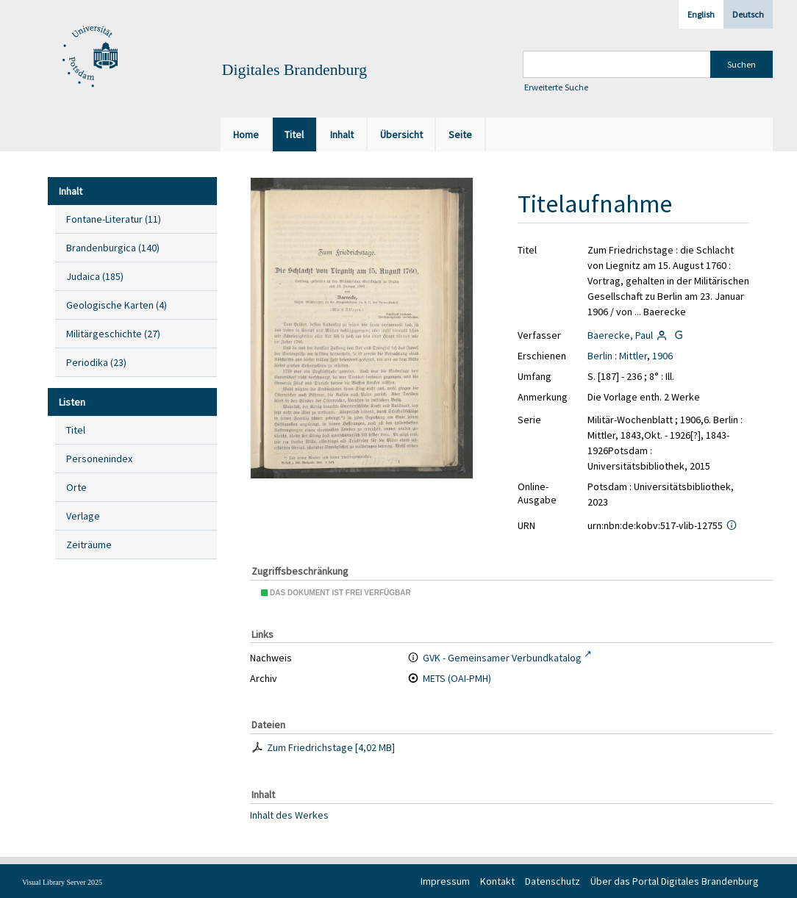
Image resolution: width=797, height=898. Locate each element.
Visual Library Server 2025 (62, 882)
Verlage (83, 515)
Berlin (599, 355)
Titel (75, 430)
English (701, 14)
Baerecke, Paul (620, 335)
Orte (76, 487)
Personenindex (99, 458)
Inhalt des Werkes (289, 814)
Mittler (633, 355)
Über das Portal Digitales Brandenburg (674, 881)
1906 (662, 355)
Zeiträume (89, 544)
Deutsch (748, 14)
